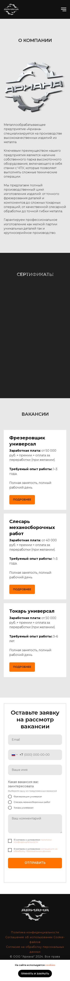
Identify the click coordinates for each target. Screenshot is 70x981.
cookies (50, 965)
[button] (32, 527)
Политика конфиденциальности (35, 932)
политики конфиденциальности (33, 840)
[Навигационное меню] (63, 9)
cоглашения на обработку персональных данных (35, 849)
